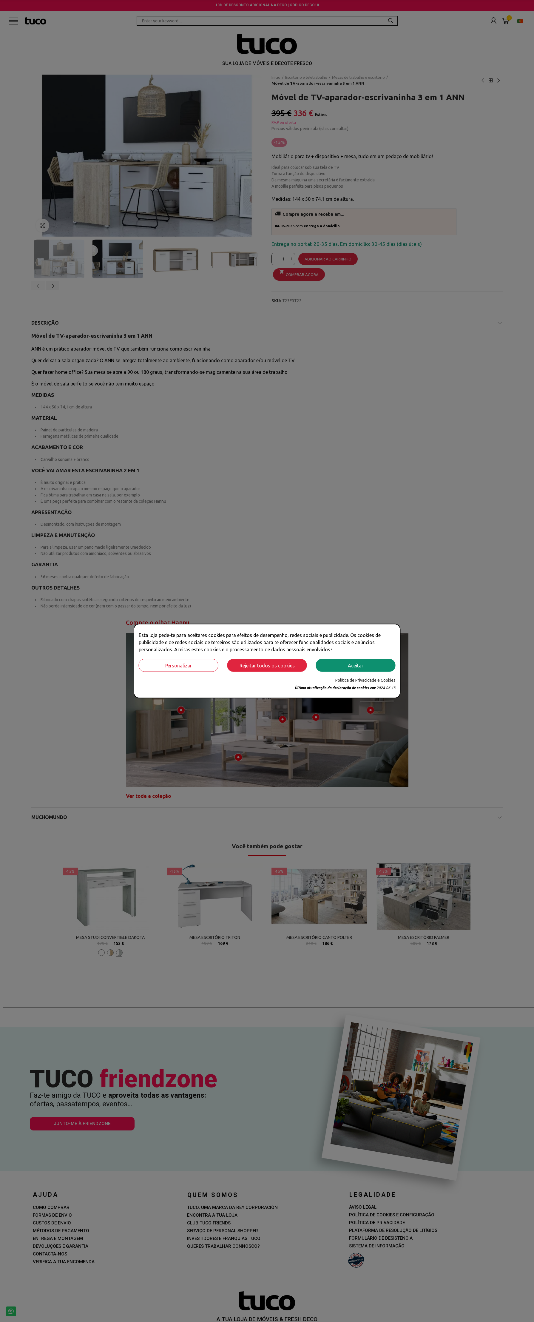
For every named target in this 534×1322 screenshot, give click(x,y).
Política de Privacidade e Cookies (365, 680)
